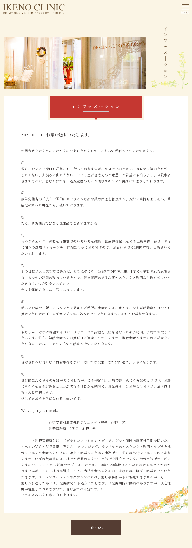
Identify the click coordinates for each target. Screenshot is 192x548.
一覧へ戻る (96, 527)
